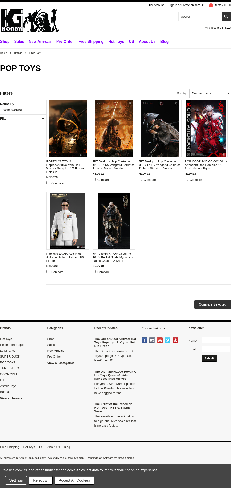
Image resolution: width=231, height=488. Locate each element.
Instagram (152, 340)
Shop (5, 42)
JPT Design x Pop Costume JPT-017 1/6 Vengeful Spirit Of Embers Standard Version (159, 165)
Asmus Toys (8, 386)
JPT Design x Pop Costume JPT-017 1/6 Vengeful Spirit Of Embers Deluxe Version (113, 165)
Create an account (192, 5)
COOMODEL (9, 374)
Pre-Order (65, 42)
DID (2, 380)
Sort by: (182, 93)
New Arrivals (40, 42)
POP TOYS (8, 362)
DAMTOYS (7, 350)
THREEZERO (9, 368)
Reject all (41, 480)
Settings (16, 480)
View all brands (11, 398)
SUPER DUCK (10, 356)
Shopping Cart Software (99, 457)
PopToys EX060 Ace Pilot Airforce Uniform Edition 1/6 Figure (65, 257)
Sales (19, 42)
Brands (18, 53)
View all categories (61, 363)
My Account (156, 5)
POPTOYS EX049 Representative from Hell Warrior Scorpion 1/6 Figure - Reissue (66, 167)
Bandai (5, 392)
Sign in (173, 5)
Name (193, 340)
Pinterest (176, 340)
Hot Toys (6, 339)
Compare (57, 183)
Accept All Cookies (74, 480)
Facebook (145, 340)
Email (192, 349)
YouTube (160, 340)
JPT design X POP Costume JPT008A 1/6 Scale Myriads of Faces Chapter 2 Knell (113, 257)
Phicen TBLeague (12, 345)
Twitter (168, 340)
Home (3, 53)
